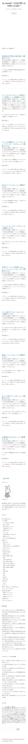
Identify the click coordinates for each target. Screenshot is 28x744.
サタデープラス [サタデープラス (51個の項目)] (23, 710)
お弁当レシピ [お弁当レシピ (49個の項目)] (18, 707)
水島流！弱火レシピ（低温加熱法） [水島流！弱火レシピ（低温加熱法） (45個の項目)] (10, 721)
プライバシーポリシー (7, 600)
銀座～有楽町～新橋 (8, 555)
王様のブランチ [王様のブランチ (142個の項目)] (21, 721)
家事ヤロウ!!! (17, 79)
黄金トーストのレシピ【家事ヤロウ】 (13, 356)
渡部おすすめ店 (6, 551)
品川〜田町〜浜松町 (8, 561)
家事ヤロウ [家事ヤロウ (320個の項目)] (13, 718)
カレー (7, 341)
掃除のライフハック (8, 594)
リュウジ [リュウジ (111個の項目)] (16, 715)
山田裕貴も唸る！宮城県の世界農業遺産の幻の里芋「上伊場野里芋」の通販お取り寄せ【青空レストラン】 (13, 633)
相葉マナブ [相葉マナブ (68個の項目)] (11, 722)
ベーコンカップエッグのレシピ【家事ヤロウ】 (14, 227)
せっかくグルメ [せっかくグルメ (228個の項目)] (14, 709)
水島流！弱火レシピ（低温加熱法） (11, 546)
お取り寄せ (4, 581)
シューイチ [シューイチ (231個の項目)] (8, 711)
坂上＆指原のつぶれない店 (9, 534)
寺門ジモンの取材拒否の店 (9, 538)
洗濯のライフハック (8, 596)
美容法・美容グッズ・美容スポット (10, 586)
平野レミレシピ (6, 544)
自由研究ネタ (5, 598)
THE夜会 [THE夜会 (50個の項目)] (3, 707)
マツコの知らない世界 (8, 522)
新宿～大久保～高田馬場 (9, 565)
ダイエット (4, 584)
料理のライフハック (8, 592)
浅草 (4, 569)
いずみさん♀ (8, 83)
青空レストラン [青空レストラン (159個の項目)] (20, 722)
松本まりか (14, 298)
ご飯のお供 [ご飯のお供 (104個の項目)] (6, 709)
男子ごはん (5, 542)
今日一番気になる (6, 518)
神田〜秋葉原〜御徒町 (8, 567)
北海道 (15, 380)
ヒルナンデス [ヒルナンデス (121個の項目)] (21, 712)
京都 (4, 575)
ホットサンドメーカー (10, 171)
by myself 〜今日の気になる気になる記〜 (14, 4)
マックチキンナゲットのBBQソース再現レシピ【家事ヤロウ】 (14, 96)
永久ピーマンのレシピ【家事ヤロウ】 (13, 186)
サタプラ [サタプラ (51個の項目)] (3, 711)
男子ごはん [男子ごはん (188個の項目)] (5, 722)
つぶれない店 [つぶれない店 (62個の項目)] (22, 709)
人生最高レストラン (8, 528)
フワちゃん (12, 341)
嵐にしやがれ (6, 524)
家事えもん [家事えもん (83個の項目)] (7, 718)
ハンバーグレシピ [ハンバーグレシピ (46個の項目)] (10, 712)
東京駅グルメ (6, 553)
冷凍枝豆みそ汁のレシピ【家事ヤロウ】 (13, 438)
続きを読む (5, 75)
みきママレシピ (6, 548)
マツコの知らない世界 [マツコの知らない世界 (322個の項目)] (16, 714)
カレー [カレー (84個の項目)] (11, 710)
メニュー (14, 13)
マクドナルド (21, 126)
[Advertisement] (14, 29)
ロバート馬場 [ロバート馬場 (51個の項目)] (21, 715)
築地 (4, 557)
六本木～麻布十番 (7, 559)
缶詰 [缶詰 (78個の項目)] (14, 722)
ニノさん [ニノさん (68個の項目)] (5, 712)
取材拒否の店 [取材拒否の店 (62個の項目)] (19, 717)
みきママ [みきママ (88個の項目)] (8, 710)
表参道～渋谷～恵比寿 (8, 563)
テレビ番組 (10, 79)
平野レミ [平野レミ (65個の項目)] (8, 719)
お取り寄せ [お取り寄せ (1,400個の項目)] (10, 707)
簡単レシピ (23, 79)
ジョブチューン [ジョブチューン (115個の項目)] (17, 711)
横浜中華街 (5, 571)
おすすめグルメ (5, 550)
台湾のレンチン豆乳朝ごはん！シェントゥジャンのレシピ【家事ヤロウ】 (14, 269)
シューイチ (5, 532)
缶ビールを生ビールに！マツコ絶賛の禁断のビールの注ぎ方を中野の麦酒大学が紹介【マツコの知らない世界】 (13, 612)
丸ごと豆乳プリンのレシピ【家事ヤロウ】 (13, 397)
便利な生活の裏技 (6, 590)
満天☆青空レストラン (8, 526)
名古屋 (4, 577)
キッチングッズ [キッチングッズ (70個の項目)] (17, 710)
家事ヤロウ (8, 81)
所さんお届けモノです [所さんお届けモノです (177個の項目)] (17, 720)
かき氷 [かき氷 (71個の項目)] (22, 707)
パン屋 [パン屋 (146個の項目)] (15, 712)
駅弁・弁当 (5, 579)
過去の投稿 (5, 478)
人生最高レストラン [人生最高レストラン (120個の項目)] (11, 717)
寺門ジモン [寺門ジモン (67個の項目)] (20, 718)
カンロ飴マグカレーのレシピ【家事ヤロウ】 (13, 313)
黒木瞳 (13, 212)
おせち (4, 582)
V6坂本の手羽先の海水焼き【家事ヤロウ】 (13, 57)
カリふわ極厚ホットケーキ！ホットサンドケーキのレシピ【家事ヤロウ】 (14, 144)
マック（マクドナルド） (19, 124)
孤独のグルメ (6, 530)
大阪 (4, 573)
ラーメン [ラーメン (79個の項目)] (12, 715)
